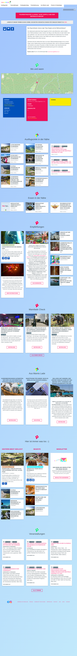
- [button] (2, 77)
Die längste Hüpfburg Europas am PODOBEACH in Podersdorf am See (36, 555)
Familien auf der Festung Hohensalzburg (65, 234)
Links (63, 612)
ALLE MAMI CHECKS (37, 365)
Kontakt (55, 612)
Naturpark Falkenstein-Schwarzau (39, 146)
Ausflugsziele (4, 5)
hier (65, 22)
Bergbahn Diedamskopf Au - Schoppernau (16, 512)
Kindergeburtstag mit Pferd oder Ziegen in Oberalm (41, 498)
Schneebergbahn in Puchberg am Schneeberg (41, 180)
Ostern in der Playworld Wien (60, 172)
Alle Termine (37, 600)
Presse (31, 612)
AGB (60, 612)
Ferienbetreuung (35, 5)
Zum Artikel (37, 430)
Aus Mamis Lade (45, 5)
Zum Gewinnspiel (37, 283)
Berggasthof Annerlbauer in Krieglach (15, 205)
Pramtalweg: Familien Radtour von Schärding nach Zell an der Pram (12, 480)
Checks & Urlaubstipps (56, 5)
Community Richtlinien (39, 612)
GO (75, 10)
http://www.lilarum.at (8, 104)
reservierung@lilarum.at (53, 51)
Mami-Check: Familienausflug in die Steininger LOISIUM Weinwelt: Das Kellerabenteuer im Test (36, 329)
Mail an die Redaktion (32, 118)
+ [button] (2, 75)
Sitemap (68, 612)
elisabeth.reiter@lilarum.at (9, 105)
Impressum (49, 612)
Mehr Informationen (12, 293)
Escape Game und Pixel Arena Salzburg (40, 509)
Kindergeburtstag (25, 5)
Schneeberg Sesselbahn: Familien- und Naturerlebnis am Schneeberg (16, 180)
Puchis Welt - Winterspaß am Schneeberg (15, 157)
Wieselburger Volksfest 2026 (36, 579)
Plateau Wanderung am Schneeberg (15, 168)
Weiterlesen (11, 357)
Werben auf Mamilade (22, 612)
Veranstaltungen (15, 5)
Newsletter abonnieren (61, 487)
